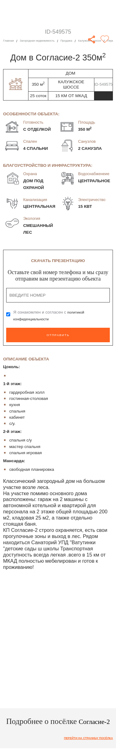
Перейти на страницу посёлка (83, 738)
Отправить (58, 335)
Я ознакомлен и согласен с (50, 315)
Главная (9, 41)
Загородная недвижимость (42, 41)
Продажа (76, 41)
